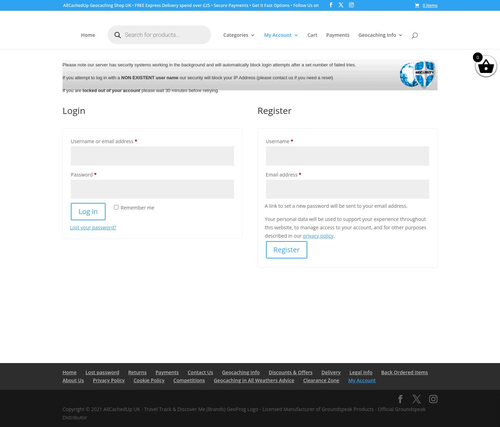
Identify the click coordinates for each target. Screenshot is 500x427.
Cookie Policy (149, 380)
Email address (294, 174)
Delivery (331, 372)
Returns (137, 372)
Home (88, 35)
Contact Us (200, 372)
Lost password (102, 372)
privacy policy (318, 235)
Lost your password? (93, 227)
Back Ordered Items (404, 372)
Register (287, 249)
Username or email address (114, 141)
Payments (338, 35)
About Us (73, 380)
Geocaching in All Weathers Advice (254, 380)
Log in (88, 211)
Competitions (189, 380)
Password (94, 174)
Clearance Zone (321, 380)
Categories (235, 35)
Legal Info (361, 372)
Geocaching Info (377, 35)
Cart (312, 35)
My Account (278, 35)
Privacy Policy (109, 380)
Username (290, 141)
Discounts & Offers (290, 372)
